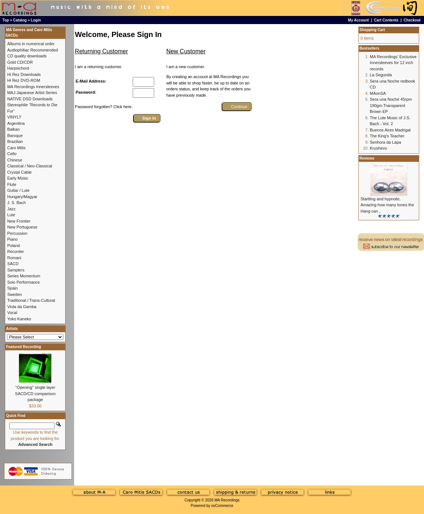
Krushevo (378, 148)
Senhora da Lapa (385, 142)
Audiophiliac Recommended (32, 50)
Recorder (15, 251)
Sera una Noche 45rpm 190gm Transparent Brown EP (391, 105)
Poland (13, 245)
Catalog (20, 20)
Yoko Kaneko (19, 319)
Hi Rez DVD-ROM (23, 80)
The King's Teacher (387, 136)
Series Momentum (23, 276)
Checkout (412, 20)
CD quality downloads (26, 56)
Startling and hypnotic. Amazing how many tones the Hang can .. (387, 205)
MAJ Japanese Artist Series (32, 92)
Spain (12, 288)
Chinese (14, 160)
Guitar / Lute (18, 190)
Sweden (14, 294)
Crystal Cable (19, 172)
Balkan (13, 129)
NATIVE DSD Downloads (30, 99)
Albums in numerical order (30, 43)
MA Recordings (226, 500)
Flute (11, 184)
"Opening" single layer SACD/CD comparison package (35, 393)
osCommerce (222, 506)
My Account (358, 20)
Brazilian (15, 141)
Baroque (15, 135)
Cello (11, 153)
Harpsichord (18, 68)
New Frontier (18, 221)
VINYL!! (14, 117)
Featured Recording (23, 347)
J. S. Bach (16, 202)
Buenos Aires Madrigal (390, 130)
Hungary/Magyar (22, 196)
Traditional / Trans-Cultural (31, 300)
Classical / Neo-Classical (29, 166)
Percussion (17, 233)
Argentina (15, 123)
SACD (13, 263)
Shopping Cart (372, 30)
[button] (146, 118)
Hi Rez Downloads (23, 74)
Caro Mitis (16, 148)
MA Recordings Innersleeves (33, 86)
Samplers (15, 270)
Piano (12, 239)
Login (36, 20)
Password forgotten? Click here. (104, 106)
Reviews (367, 158)
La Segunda (381, 75)
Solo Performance (23, 282)
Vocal (12, 312)
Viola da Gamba (21, 306)
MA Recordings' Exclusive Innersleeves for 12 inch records (393, 62)
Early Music (17, 178)
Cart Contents (386, 20)
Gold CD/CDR (20, 62)
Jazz (11, 209)
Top (6, 20)
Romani (14, 258)
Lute (11, 215)
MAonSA (378, 93)
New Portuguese (22, 227)
